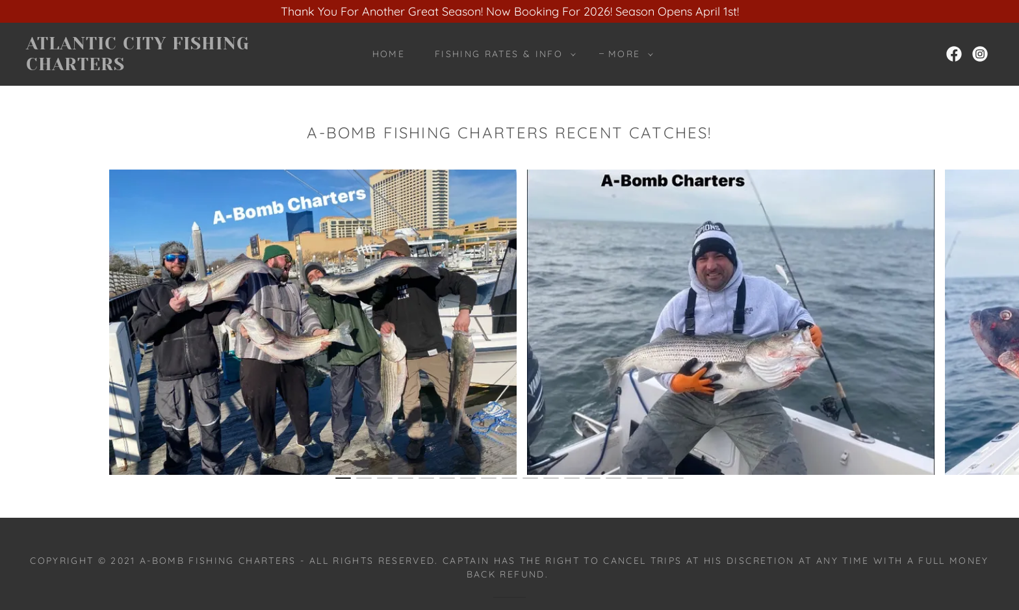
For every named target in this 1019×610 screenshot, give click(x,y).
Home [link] (388, 54)
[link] (160, 65)
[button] (502, 54)
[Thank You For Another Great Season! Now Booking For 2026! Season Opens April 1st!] (509, 11)
